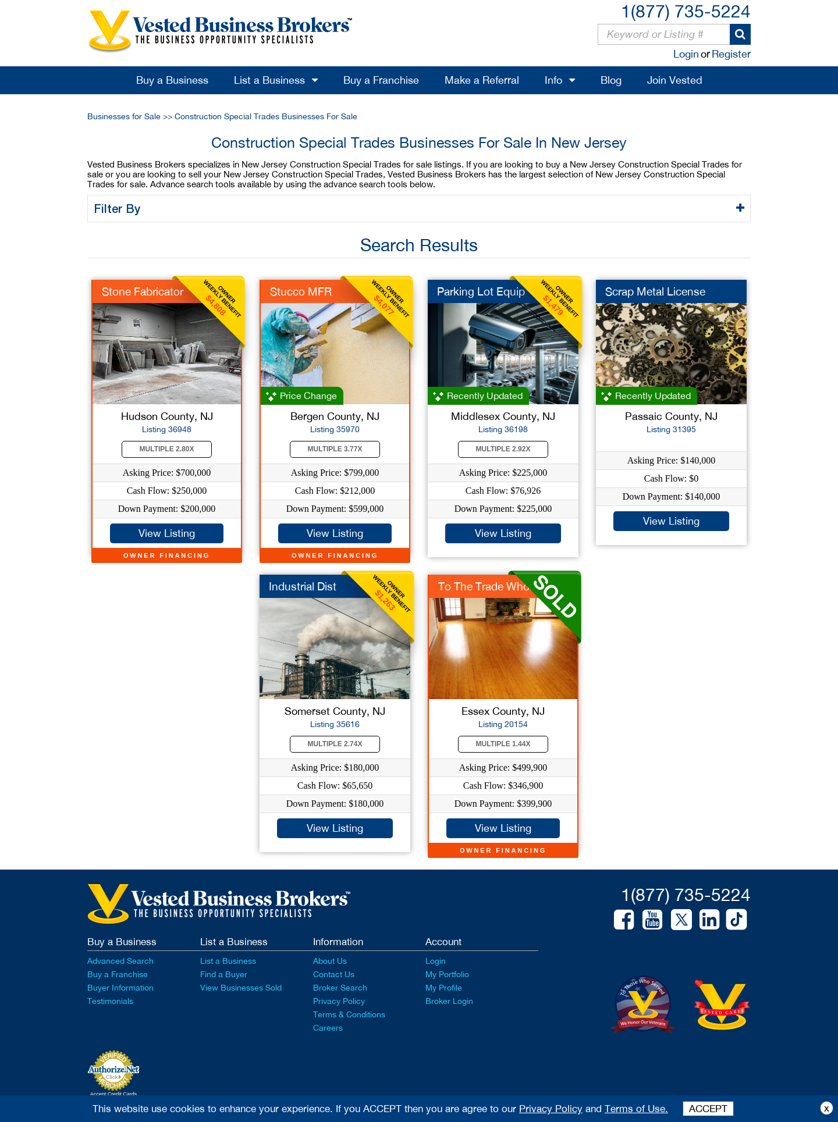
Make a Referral (482, 80)
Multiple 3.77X (335, 449)
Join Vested (674, 80)
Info (553, 80)
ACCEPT (708, 1108)
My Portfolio (447, 974)
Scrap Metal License (655, 291)
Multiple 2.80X (167, 449)
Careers (328, 1027)
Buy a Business (172, 80)
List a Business (269, 80)
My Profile (443, 987)
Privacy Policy (339, 1001)
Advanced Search (120, 961)
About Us (330, 961)
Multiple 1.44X (503, 744)
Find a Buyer (223, 974)
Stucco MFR (301, 291)
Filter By (119, 208)
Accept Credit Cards (113, 1094)
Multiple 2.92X (503, 449)
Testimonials (110, 1001)
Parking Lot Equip (481, 291)
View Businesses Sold (241, 987)
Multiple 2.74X (335, 744)
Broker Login (449, 1001)
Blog (611, 80)
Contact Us (333, 974)
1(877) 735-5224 (686, 10)
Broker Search (340, 987)
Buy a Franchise (381, 80)
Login (686, 54)
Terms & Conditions (349, 1014)
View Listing (167, 533)
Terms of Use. (636, 1108)
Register (731, 54)
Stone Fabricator (142, 291)
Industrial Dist (302, 586)
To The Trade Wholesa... (498, 586)
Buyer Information (120, 987)
